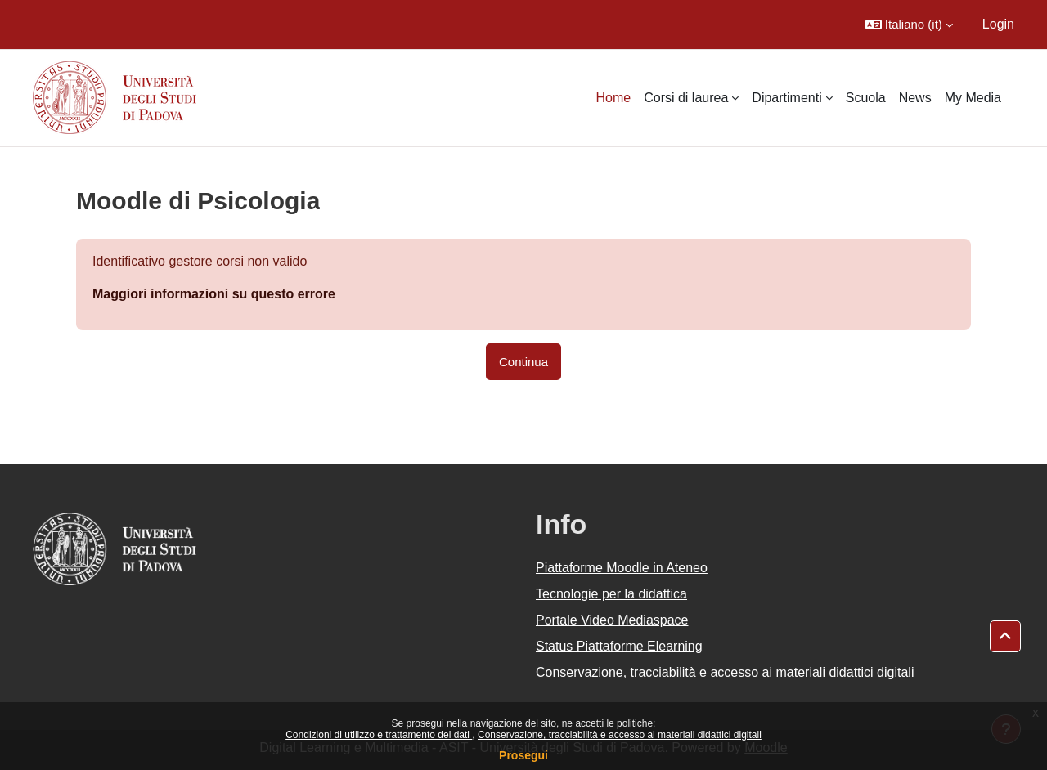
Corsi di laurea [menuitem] (686, 98)
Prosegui (523, 755)
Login (998, 24)
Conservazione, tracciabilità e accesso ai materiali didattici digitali (620, 735)
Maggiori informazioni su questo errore (213, 294)
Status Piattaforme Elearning (619, 646)
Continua (523, 362)
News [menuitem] (915, 98)
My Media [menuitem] (973, 98)
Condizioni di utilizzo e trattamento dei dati (378, 735)
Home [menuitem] (613, 98)
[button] (909, 24)
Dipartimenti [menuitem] (786, 98)
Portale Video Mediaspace (612, 620)
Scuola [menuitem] (866, 98)
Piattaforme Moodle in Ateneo (622, 568)
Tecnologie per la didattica (611, 594)
